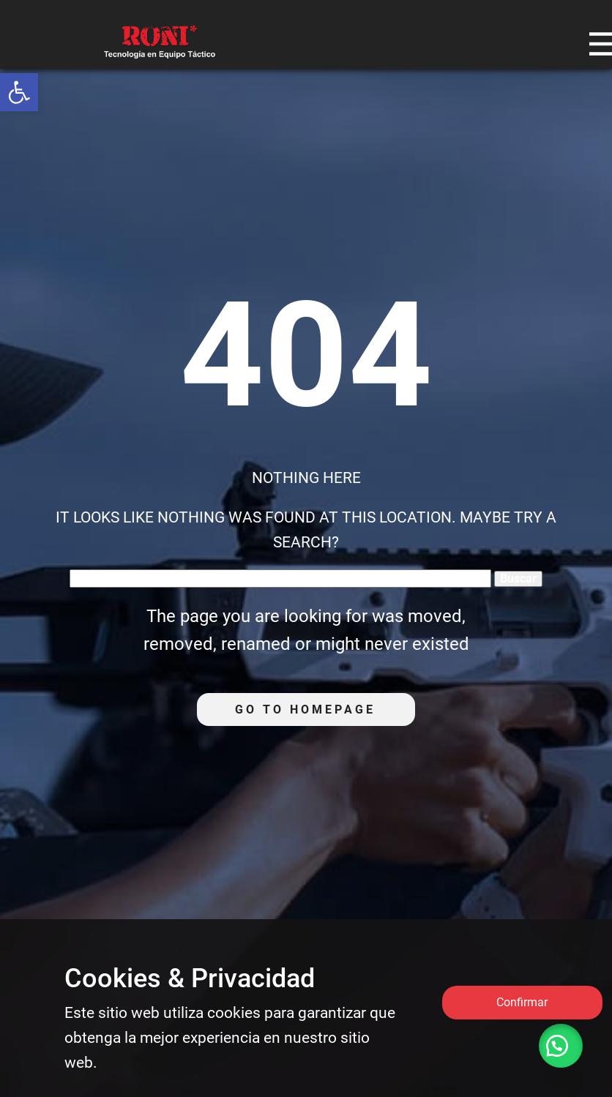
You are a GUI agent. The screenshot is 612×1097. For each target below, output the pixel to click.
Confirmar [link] (522, 1002)
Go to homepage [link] (305, 709)
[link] (19, 92)
